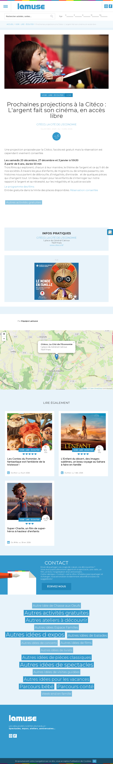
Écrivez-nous (56, 586)
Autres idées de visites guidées (56, 672)
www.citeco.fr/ (56, 245)
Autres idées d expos (35, 635)
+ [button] (4, 334)
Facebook (110, 6)
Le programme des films (19, 186)
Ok (94, 761)
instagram (106, 6)
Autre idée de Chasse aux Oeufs (56, 605)
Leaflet (84, 388)
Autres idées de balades (87, 635)
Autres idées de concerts (39, 643)
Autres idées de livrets (56, 650)
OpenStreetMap (96, 388)
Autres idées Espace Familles (56, 627)
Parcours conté (75, 686)
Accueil (10, 24)
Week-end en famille (56, 693)
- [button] (4, 339)
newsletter (110, 232)
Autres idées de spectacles (56, 665)
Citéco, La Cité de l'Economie (56, 124)
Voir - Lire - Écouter (24, 24)
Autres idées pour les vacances (56, 679)
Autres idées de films (76, 643)
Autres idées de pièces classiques (56, 657)
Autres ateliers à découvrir (56, 620)
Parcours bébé (37, 686)
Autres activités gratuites (23, 202)
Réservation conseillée (84, 190)
